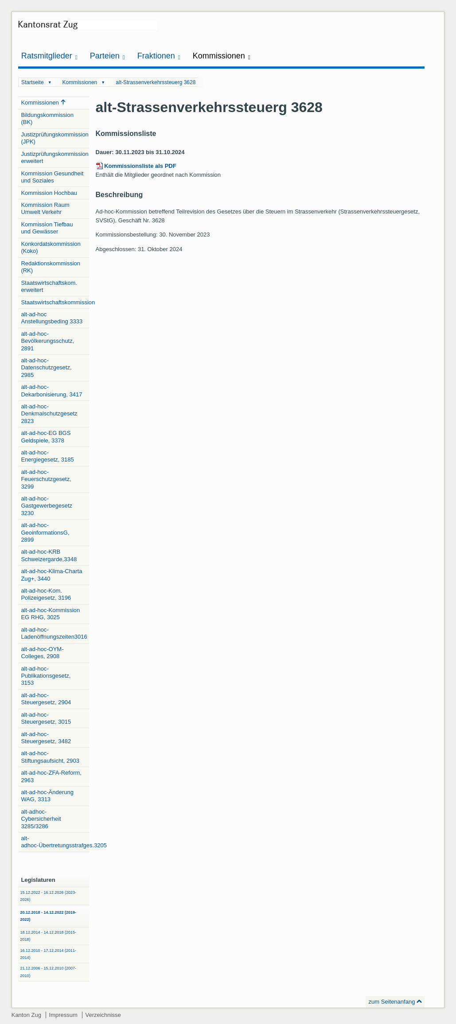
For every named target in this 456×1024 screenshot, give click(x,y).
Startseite (32, 82)
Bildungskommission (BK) (47, 118)
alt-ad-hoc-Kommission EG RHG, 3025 (50, 614)
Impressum (63, 1015)
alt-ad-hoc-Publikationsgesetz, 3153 (45, 676)
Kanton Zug (26, 1015)
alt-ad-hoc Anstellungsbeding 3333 (51, 318)
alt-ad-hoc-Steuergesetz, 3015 (46, 718)
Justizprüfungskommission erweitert (54, 157)
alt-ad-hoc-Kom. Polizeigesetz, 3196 (46, 594)
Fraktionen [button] (158, 56)
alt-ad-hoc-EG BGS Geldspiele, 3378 (45, 436)
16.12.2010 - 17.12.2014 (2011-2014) (48, 954)
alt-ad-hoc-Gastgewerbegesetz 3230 (46, 505)
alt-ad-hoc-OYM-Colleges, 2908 (42, 652)
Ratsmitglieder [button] (49, 56)
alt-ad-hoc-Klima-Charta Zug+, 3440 (51, 575)
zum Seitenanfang (392, 1001)
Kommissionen (79, 82)
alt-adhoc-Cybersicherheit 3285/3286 (41, 819)
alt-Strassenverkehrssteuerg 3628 (155, 82)
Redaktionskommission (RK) (50, 267)
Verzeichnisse (103, 1015)
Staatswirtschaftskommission (55, 302)
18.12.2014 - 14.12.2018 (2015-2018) (48, 936)
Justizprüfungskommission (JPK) (54, 138)
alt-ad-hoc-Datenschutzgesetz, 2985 (46, 367)
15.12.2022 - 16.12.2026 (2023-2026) (48, 896)
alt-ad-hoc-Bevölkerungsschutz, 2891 (47, 341)
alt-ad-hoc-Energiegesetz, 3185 (47, 456)
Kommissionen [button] (221, 56)
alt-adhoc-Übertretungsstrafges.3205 (55, 842)
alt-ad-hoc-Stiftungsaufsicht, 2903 (50, 757)
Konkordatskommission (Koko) (50, 247)
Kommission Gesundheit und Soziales (52, 177)
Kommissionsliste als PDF (140, 166)
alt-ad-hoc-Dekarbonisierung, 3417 (51, 390)
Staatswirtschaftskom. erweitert (49, 286)
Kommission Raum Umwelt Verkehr (45, 208)
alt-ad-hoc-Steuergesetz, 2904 (46, 699)
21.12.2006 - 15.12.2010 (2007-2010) (48, 971)
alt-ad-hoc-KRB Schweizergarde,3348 (49, 555)
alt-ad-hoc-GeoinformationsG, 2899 (45, 532)
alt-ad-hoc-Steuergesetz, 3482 (46, 738)
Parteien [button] (107, 56)
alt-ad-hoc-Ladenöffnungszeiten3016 (54, 633)
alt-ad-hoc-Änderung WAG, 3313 (47, 796)
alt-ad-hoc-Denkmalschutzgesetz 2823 (49, 413)
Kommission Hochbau (49, 193)
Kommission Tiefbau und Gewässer (47, 228)
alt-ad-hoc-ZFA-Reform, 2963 (51, 776)
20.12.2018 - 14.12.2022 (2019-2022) (48, 916)
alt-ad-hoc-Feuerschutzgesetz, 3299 (46, 479)
